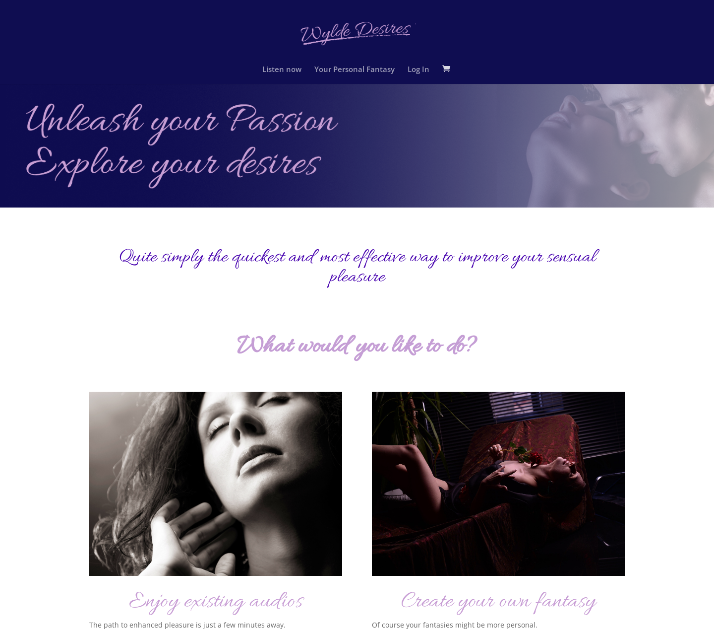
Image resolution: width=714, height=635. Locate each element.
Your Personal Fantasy (354, 69)
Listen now (281, 69)
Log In (418, 69)
